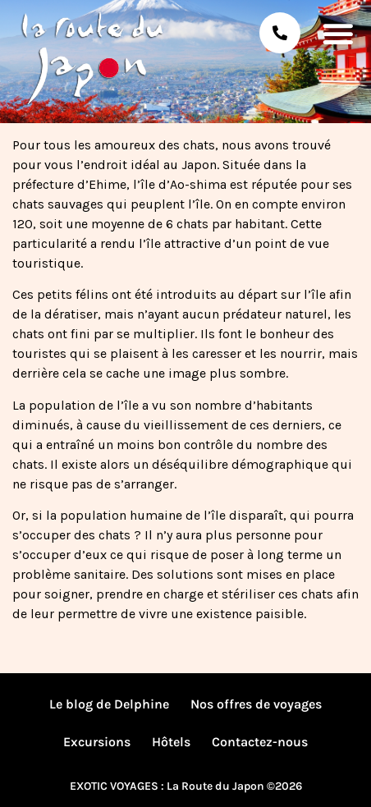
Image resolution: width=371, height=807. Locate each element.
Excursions (97, 742)
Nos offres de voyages (256, 704)
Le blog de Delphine (109, 704)
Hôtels (171, 742)
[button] (338, 33)
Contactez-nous (260, 742)
